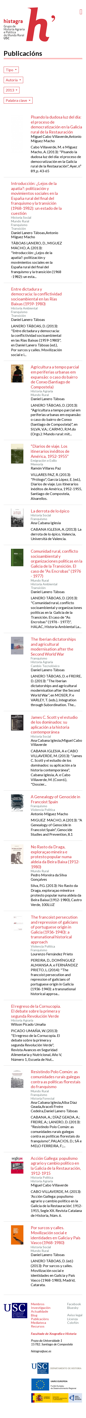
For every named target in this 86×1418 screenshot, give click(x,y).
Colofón (73, 1323)
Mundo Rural (20, 221)
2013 (10, 90)
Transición (18, 228)
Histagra (29, 24)
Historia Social (21, 217)
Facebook (74, 1304)
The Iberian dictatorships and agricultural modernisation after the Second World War (53, 647)
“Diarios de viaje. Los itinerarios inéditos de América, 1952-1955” (50, 451)
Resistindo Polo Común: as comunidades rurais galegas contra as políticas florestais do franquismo (55, 1079)
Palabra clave (17, 100)
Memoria (37, 464)
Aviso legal (74, 1315)
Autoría (12, 80)
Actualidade (39, 1311)
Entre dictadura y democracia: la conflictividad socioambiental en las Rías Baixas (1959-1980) (36, 296)
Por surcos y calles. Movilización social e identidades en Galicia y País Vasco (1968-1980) (55, 1235)
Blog (34, 1315)
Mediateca (38, 1323)
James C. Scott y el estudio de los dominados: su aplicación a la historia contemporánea (54, 725)
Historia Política (42, 1177)
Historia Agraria (42, 391)
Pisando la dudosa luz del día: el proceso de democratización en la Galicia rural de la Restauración (56, 124)
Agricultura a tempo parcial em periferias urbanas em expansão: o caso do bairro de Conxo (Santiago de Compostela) (55, 376)
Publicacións (40, 1319)
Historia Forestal (42, 1098)
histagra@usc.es (41, 1351)
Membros (37, 1304)
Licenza (72, 1319)
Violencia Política (43, 810)
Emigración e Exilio (44, 460)
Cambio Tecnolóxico (45, 666)
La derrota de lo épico (50, 510)
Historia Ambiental (24, 308)
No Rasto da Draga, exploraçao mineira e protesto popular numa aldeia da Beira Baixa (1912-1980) (55, 856)
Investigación (40, 1308)
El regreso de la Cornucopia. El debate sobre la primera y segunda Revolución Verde (36, 1011)
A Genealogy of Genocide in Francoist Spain (55, 799)
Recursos (37, 1326)
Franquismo (19, 225)
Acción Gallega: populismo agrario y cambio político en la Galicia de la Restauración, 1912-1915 (56, 1166)
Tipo (10, 70)
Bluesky (72, 1308)
